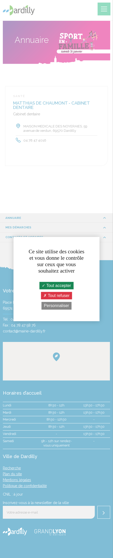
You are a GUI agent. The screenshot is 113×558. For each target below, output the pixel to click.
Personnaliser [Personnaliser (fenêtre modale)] (56, 306)
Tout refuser (56, 295)
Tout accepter (56, 285)
